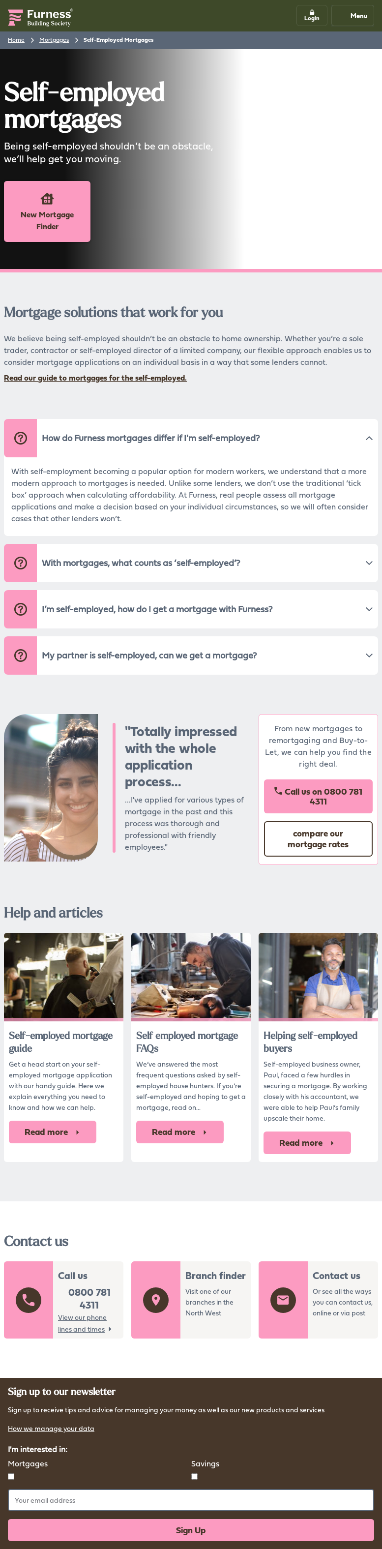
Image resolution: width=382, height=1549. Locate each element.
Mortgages (54, 39)
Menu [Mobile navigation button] (352, 15)
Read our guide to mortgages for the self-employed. (95, 378)
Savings (205, 1463)
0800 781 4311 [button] (89, 1298)
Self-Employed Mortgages (118, 39)
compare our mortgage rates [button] (318, 839)
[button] (311, 15)
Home (16, 39)
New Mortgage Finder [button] (47, 211)
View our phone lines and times (82, 1323)
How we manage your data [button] (51, 1429)
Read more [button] (53, 1131)
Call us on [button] (318, 796)
